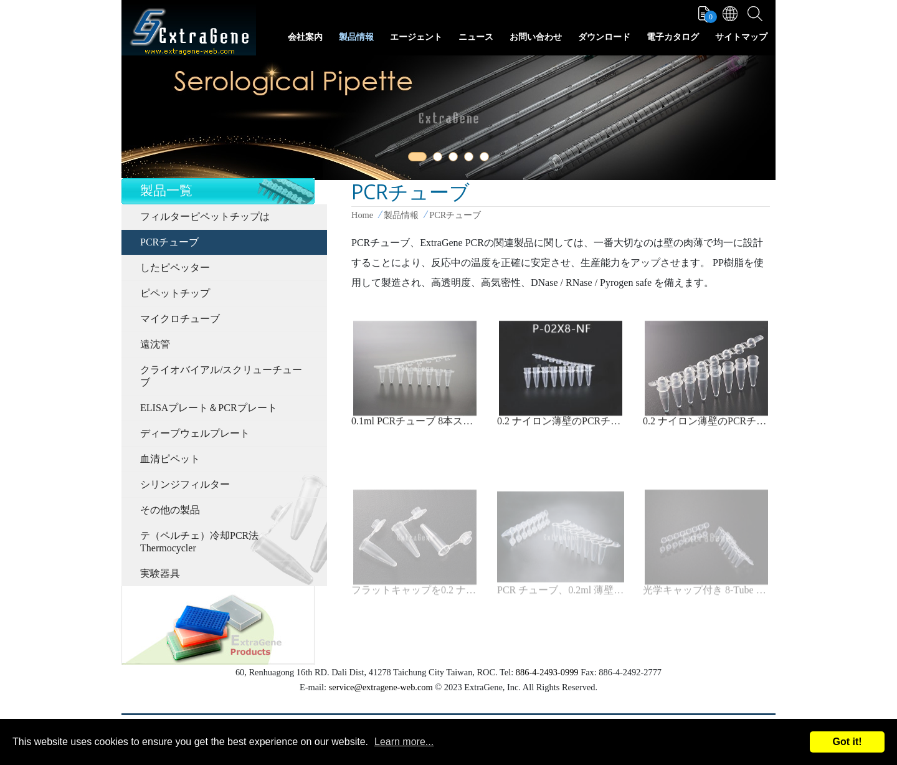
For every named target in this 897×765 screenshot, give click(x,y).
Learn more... (404, 741)
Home (362, 215)
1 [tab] (415, 159)
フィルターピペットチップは (205, 216)
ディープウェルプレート (195, 433)
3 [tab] (455, 159)
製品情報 (356, 37)
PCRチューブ (169, 242)
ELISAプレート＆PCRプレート (208, 407)
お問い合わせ (536, 37)
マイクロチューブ (180, 318)
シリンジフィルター (185, 484)
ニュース (475, 37)
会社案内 (305, 37)
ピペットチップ (175, 293)
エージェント (416, 37)
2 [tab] (440, 159)
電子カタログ (673, 37)
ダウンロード (604, 37)
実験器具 (160, 573)
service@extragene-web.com (381, 687)
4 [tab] (471, 159)
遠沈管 (155, 344)
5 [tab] (486, 159)
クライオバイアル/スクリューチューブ (221, 375)
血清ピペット (170, 459)
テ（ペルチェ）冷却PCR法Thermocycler (199, 541)
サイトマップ (741, 37)
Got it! (846, 741)
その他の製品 (170, 510)
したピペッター (175, 267)
